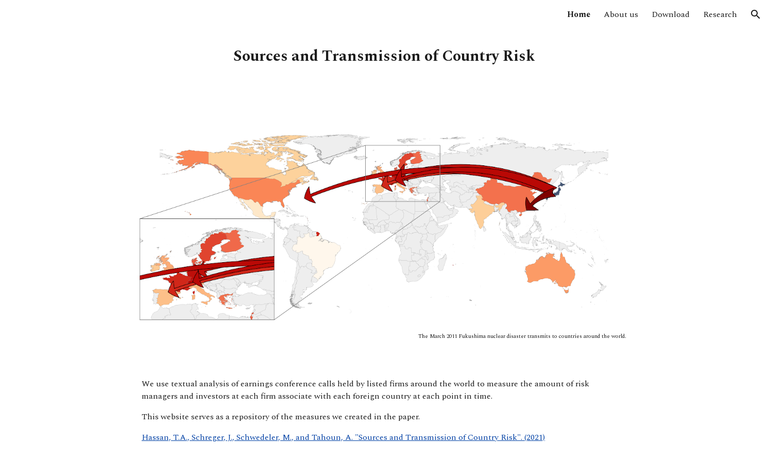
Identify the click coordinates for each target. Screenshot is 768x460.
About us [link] (621, 14)
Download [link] (671, 14)
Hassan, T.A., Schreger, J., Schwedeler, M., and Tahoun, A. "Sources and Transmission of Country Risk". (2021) (343, 437)
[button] (755, 14)
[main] (384, 56)
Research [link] (720, 14)
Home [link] (578, 14)
